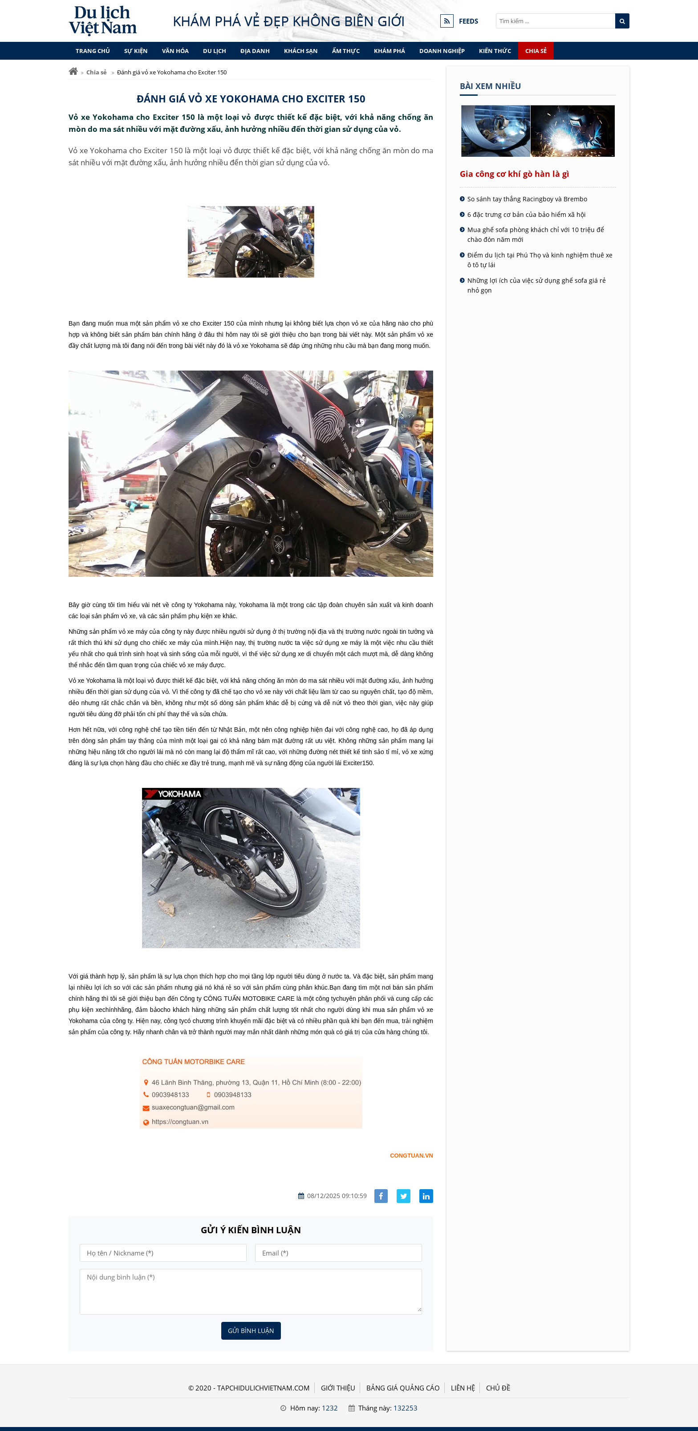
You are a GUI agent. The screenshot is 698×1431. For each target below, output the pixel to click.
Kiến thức (495, 51)
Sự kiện (136, 51)
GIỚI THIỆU (338, 1387)
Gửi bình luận (251, 1330)
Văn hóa (175, 51)
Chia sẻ (536, 51)
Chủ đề (498, 1387)
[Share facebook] (381, 1196)
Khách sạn (301, 51)
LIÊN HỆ (463, 1387)
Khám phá (389, 51)
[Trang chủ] (73, 71)
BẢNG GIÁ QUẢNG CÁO (403, 1387)
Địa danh (255, 51)
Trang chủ (93, 51)
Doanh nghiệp (442, 51)
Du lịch (214, 51)
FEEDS (468, 20)
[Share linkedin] (426, 1196)
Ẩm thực (346, 51)
